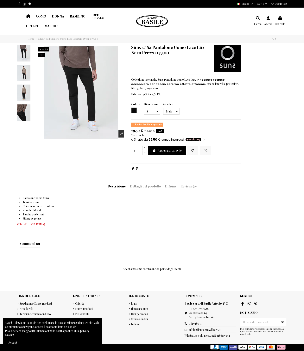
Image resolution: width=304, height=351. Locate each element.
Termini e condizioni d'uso (35, 314)
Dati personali (139, 314)
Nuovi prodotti (84, 309)
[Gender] (171, 111)
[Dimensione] (152, 111)
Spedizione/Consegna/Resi (36, 303)
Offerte (79, 303)
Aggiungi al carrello (167, 150)
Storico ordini (139, 319)
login (134, 303)
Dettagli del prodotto (145, 186)
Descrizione (117, 186)
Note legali (26, 309)
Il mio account (139, 309)
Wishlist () (279, 3)
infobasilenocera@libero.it (204, 330)
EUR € (262, 3)
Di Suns (170, 186)
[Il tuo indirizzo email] (259, 322)
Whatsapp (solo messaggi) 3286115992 (207, 335)
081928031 (195, 323)
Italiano (245, 3)
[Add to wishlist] (192, 150)
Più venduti (82, 314)
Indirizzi (136, 324)
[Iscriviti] (282, 322)
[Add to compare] (205, 150)
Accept (13, 342)
